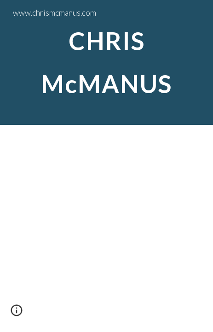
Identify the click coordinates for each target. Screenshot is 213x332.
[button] (17, 313)
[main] (106, 62)
